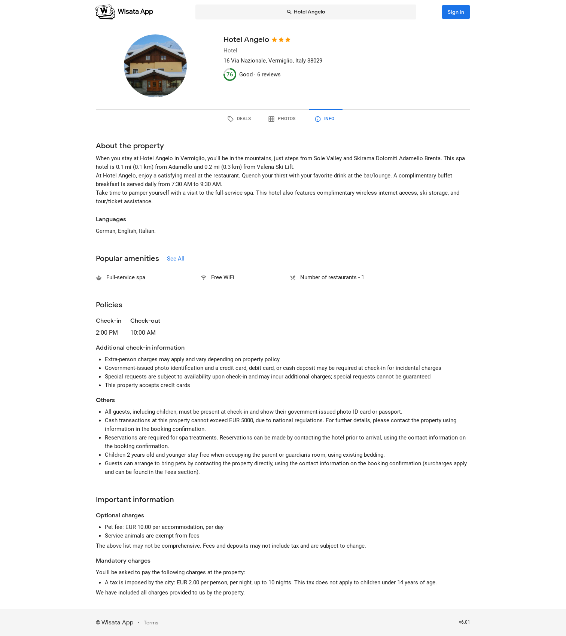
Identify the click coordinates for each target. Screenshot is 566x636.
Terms (151, 623)
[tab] (240, 119)
